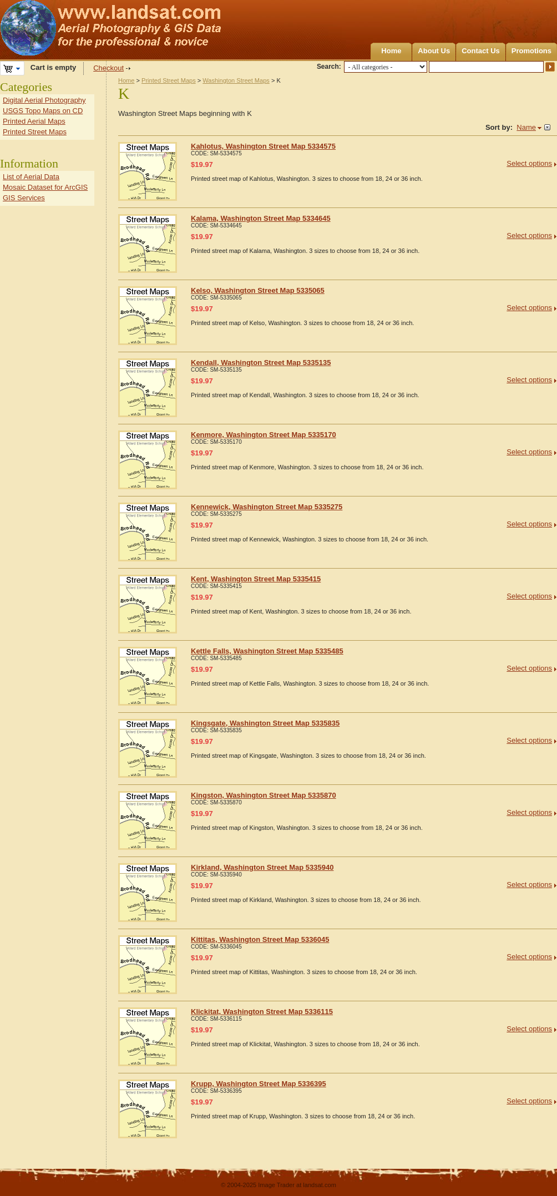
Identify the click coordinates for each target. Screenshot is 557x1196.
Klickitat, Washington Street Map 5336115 (262, 1011)
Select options (529, 163)
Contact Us (481, 51)
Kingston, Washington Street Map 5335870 (263, 795)
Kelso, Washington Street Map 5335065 (258, 290)
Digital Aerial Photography (44, 100)
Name (526, 127)
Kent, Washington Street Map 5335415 (256, 579)
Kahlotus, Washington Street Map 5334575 (263, 146)
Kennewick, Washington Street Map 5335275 (266, 507)
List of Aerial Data (31, 177)
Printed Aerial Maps (34, 121)
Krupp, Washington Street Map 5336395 (258, 1084)
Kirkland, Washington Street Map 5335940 (262, 867)
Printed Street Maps (168, 80)
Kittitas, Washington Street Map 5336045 (260, 939)
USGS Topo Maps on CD (43, 111)
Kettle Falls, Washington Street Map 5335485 (267, 651)
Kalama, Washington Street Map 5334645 (261, 218)
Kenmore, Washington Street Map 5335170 (263, 434)
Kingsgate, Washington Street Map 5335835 (265, 723)
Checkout (108, 68)
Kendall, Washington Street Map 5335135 (261, 362)
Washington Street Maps (236, 80)
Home (391, 51)
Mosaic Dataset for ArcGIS (45, 187)
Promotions (531, 51)
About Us (434, 51)
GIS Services (24, 198)
